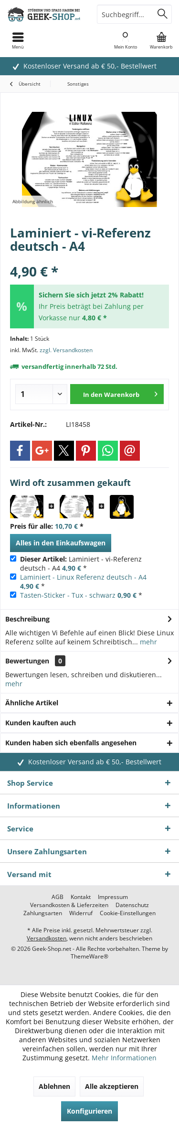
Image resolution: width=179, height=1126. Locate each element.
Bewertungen (27, 660)
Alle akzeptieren (111, 1086)
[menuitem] (161, 40)
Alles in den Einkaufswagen (60, 542)
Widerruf (81, 913)
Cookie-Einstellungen (128, 913)
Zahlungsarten (42, 913)
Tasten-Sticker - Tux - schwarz (68, 595)
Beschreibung (27, 618)
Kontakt (81, 897)
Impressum (113, 897)
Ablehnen (54, 1086)
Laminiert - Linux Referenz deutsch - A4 (83, 577)
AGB (57, 897)
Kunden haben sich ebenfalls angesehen (71, 742)
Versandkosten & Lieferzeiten (69, 905)
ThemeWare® (89, 956)
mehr (147, 641)
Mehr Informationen (124, 1057)
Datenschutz (132, 905)
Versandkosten (46, 938)
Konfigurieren (89, 1111)
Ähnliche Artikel (31, 702)
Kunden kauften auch (40, 722)
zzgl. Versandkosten (66, 350)
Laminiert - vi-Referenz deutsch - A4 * (81, 563)
